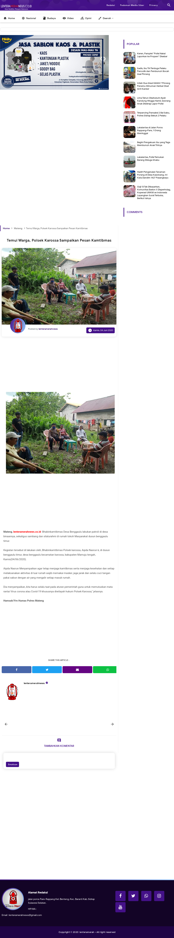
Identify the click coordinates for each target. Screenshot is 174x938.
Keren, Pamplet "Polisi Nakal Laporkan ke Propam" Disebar (152, 55)
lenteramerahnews (34, 683)
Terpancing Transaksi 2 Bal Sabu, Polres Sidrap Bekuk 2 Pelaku (153, 114)
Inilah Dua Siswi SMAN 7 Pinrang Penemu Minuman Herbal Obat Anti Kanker (153, 86)
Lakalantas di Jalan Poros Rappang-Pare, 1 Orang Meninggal (150, 130)
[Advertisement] (59, 133)
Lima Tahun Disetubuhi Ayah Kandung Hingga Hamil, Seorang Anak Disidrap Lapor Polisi (153, 100)
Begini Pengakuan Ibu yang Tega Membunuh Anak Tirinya (153, 144)
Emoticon (12, 764)
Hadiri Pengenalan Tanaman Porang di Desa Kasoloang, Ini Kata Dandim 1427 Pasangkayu (152, 174)
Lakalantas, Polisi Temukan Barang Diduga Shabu (150, 158)
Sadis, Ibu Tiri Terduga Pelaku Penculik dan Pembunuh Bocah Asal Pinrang (153, 71)
